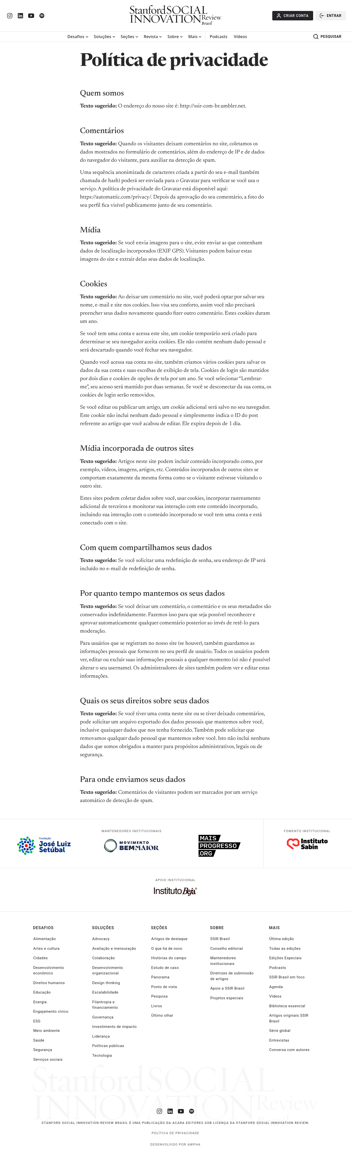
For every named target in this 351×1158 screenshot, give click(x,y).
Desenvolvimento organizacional (107, 970)
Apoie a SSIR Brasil (227, 988)
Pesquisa (159, 996)
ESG (36, 1021)
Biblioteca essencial (287, 1006)
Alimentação (44, 939)
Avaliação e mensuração (114, 948)
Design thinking (106, 983)
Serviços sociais (48, 1059)
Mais (193, 36)
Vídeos (240, 36)
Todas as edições (285, 948)
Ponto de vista (164, 987)
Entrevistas (279, 1040)
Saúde (38, 1040)
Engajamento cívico (50, 1011)
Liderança (101, 1036)
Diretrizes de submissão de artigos (232, 976)
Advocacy (101, 939)
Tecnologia (102, 1055)
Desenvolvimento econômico (48, 970)
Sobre (173, 36)
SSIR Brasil (220, 939)
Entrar (330, 16)
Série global (279, 1030)
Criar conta (292, 16)
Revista (151, 36)
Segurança (42, 1050)
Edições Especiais (285, 958)
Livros (156, 1006)
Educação (42, 992)
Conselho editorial (226, 948)
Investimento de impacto (114, 1026)
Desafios (76, 36)
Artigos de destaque (169, 939)
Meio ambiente (46, 1030)
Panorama (160, 977)
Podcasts (218, 36)
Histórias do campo (168, 958)
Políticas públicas (108, 1046)
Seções (128, 36)
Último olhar (162, 1015)
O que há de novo (166, 948)
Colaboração (103, 958)
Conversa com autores (289, 1050)
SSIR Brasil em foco (287, 977)
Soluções (102, 36)
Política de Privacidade (176, 1133)
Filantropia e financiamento (105, 1005)
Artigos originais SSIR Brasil (288, 1018)
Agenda (276, 987)
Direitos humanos (49, 983)
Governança (103, 1017)
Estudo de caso (165, 967)
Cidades (40, 958)
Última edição (281, 939)
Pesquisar (327, 37)
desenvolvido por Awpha (175, 1144)
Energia (40, 1002)
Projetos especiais (226, 998)
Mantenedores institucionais (223, 961)
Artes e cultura (46, 948)
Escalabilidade (105, 992)
